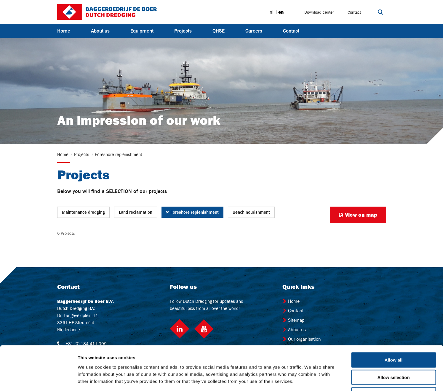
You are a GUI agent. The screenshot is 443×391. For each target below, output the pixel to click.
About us (100, 31)
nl (272, 12)
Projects (183, 31)
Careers (253, 31)
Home (63, 31)
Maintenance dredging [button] (83, 212)
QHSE (218, 31)
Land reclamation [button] (135, 212)
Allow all (394, 318)
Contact (354, 12)
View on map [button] (358, 215)
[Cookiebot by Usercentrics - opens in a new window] (38, 379)
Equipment (141, 31)
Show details (311, 379)
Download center (319, 12)
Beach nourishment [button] (251, 212)
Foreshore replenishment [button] (192, 212)
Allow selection (393, 335)
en (281, 12)
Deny (393, 353)
